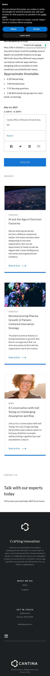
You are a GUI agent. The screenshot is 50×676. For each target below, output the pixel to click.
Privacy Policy (25, 672)
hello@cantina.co (25, 624)
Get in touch (25, 609)
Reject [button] (13, 29)
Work (25, 585)
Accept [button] (36, 29)
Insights (25, 590)
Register (10, 136)
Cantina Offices (13, 120)
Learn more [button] (25, 35)
